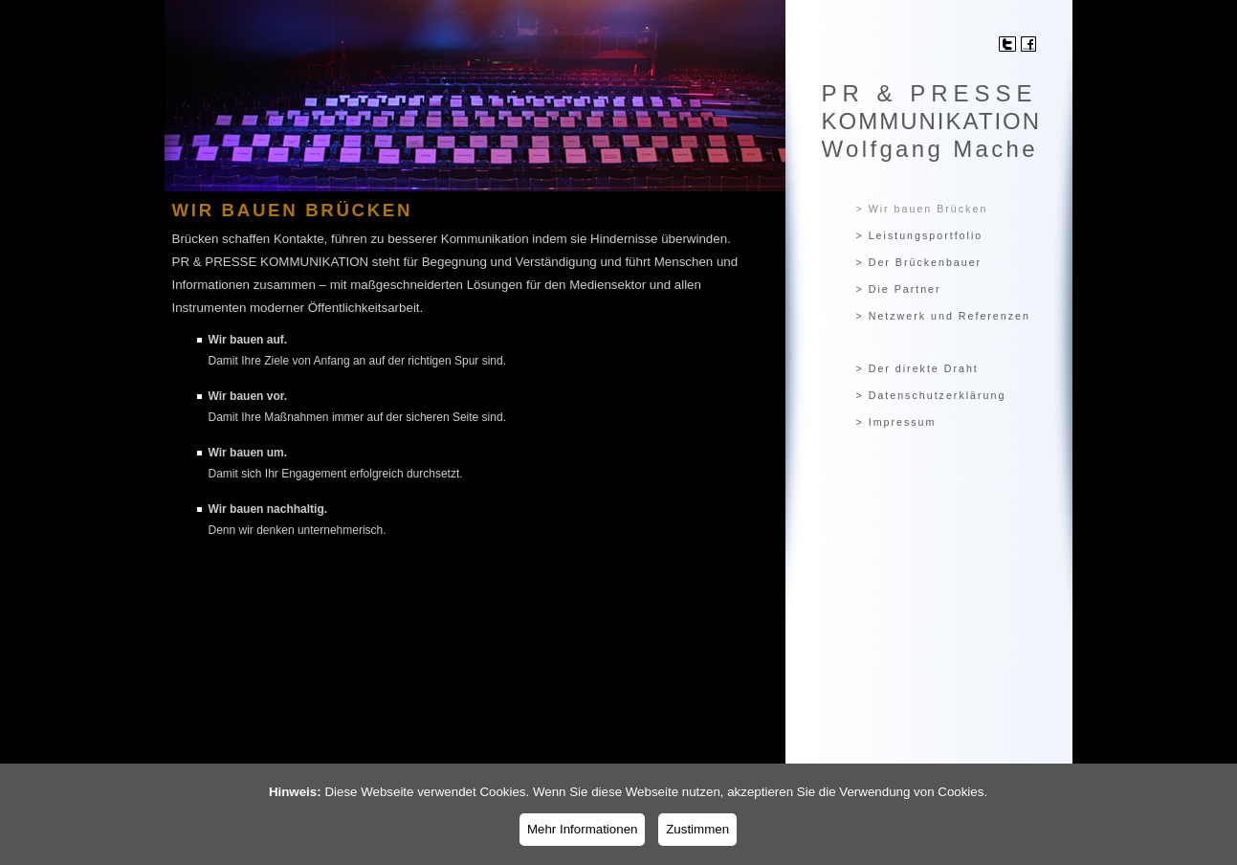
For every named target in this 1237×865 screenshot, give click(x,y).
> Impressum (896, 422)
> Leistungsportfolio (919, 235)
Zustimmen (697, 829)
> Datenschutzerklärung (931, 395)
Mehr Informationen (582, 829)
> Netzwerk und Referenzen (943, 316)
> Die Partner (898, 289)
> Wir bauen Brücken (922, 208)
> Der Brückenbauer (919, 262)
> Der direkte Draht (917, 368)
